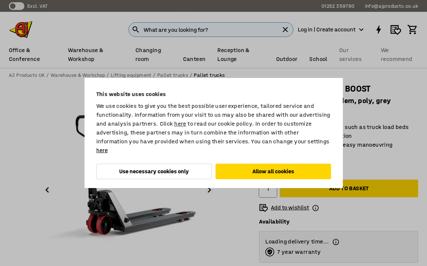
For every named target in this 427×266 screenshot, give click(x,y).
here (180, 123)
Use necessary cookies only (154, 171)
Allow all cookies (273, 171)
